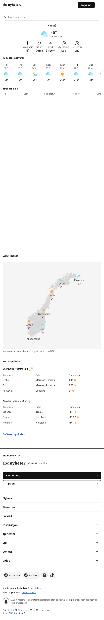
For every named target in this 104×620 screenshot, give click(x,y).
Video (6, 560)
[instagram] (44, 575)
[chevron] (74, 498)
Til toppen (11, 455)
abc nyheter (12, 575)
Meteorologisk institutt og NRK (39, 351)
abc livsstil (31, 575)
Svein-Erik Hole (29, 592)
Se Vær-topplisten (14, 434)
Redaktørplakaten (46, 599)
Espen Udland (34, 588)
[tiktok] (52, 575)
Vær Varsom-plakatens (69, 599)
